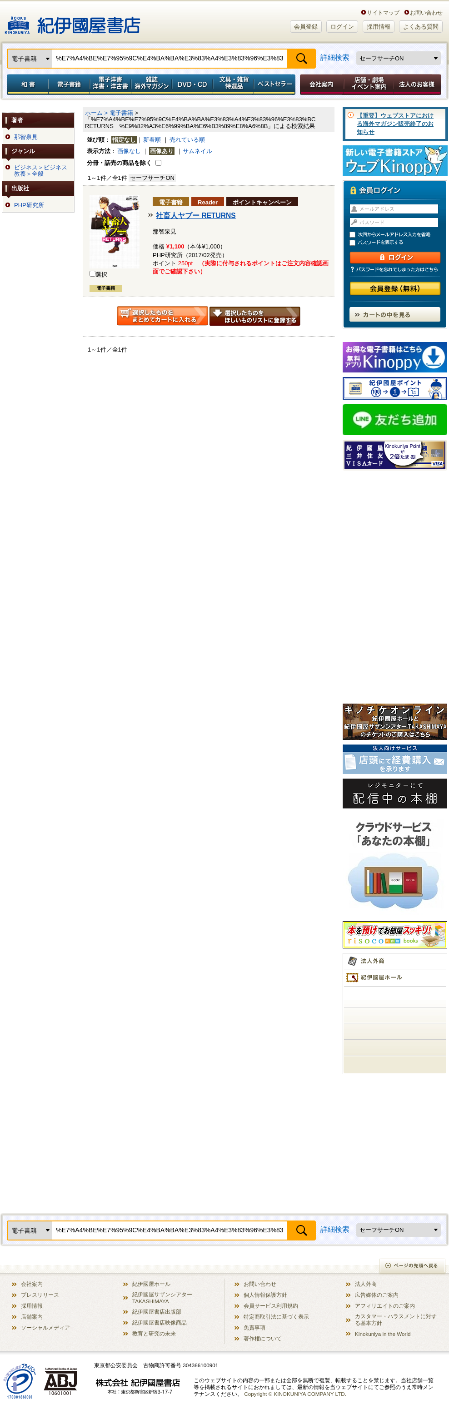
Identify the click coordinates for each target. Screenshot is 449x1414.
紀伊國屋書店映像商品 (159, 1322)
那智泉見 (26, 137)
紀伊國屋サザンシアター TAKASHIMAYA (162, 1297)
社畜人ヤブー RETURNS (196, 215)
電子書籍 (69, 84)
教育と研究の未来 (154, 1333)
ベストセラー (275, 84)
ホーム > (96, 112)
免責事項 (254, 1327)
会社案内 (320, 84)
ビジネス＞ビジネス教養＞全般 (40, 170)
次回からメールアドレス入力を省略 (399, 235)
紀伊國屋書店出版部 (156, 1312)
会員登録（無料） (395, 289)
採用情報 (378, 26)
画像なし (129, 151)
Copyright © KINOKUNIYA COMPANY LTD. (295, 1394)
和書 (26, 84)
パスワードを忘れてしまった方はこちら (394, 269)
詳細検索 (334, 57)
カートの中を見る (394, 314)
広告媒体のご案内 (377, 1295)
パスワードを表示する (399, 243)
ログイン (342, 26)
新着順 (152, 139)
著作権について (263, 1338)
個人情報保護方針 (265, 1295)
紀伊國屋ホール (151, 1284)
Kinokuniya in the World (383, 1334)
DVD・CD (192, 84)
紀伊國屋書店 (72, 22)
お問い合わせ (426, 12)
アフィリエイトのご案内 (385, 1306)
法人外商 (366, 1284)
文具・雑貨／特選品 (233, 84)
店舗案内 (32, 1317)
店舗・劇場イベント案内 (369, 84)
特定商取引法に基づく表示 (276, 1317)
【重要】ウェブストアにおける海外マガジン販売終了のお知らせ (395, 123)
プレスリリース (40, 1295)
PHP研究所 (29, 205)
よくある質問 (421, 26)
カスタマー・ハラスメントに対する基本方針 (396, 1319)
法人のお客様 (418, 84)
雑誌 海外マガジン (151, 84)
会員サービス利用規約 (271, 1306)
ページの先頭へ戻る (413, 1266)
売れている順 (187, 139)
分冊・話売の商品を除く (119, 162)
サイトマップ (383, 12)
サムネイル (197, 151)
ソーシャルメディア (45, 1327)
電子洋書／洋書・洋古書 (110, 84)
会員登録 (306, 26)
